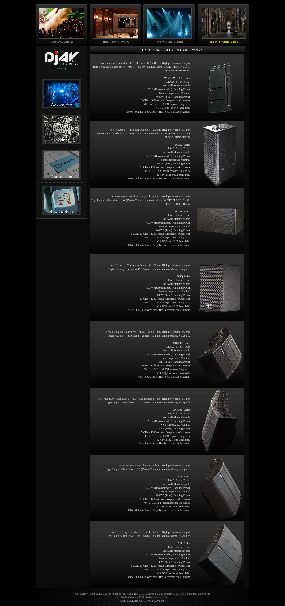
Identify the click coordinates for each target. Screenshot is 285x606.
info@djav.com (201, 593)
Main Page (62, 68)
